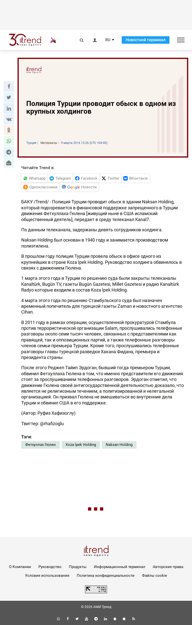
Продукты (77, 567)
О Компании (20, 567)
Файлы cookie (154, 575)
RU (107, 40)
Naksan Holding (119, 444)
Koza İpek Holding (81, 444)
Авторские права (168, 567)
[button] (8, 86)
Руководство (50, 567)
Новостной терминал (146, 39)
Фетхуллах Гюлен (40, 444)
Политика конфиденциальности (105, 575)
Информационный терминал (119, 567)
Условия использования (47, 575)
